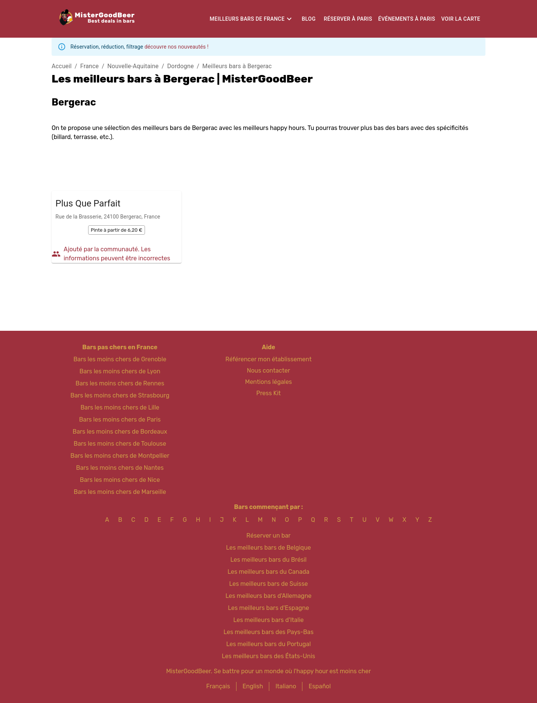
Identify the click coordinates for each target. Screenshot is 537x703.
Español (319, 686)
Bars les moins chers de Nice (120, 479)
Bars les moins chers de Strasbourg (119, 395)
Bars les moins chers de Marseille (120, 491)
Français (218, 686)
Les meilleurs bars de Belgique (268, 547)
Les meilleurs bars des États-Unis (268, 656)
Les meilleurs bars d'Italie (268, 620)
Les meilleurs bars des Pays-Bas (268, 632)
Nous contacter (268, 370)
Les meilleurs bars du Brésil (268, 559)
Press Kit (268, 393)
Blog (309, 19)
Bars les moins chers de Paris (120, 419)
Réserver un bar (268, 535)
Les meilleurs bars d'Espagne (268, 607)
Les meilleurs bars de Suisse (268, 583)
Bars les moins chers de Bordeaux (120, 431)
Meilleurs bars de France (247, 19)
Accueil (62, 66)
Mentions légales (268, 381)
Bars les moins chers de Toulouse (119, 443)
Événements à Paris (406, 19)
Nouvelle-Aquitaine (133, 66)
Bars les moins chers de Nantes (120, 467)
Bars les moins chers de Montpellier (119, 455)
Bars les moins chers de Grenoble (119, 359)
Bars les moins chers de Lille (120, 407)
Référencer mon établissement (269, 359)
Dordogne (180, 66)
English (253, 686)
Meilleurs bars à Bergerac (237, 66)
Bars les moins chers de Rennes (120, 383)
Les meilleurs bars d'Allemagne (269, 595)
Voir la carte (461, 19)
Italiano (285, 686)
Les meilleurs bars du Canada (268, 571)
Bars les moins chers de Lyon (119, 371)
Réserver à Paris (348, 19)
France (89, 66)
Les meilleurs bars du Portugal (268, 644)
